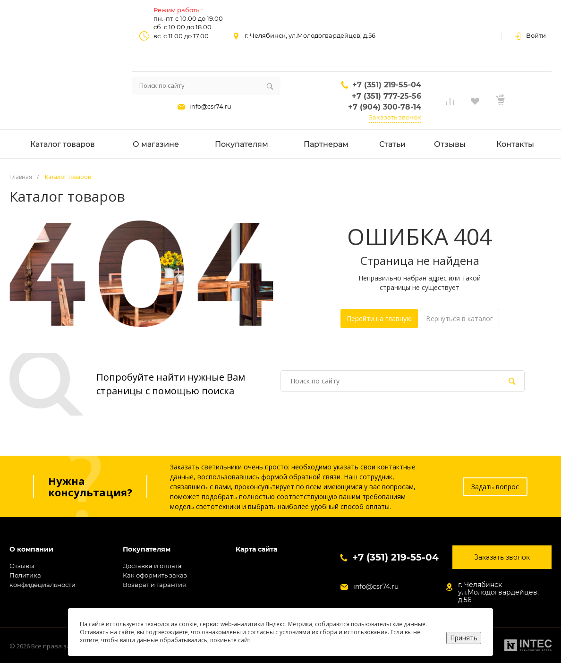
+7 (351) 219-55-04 (386, 84)
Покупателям (146, 549)
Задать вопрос (495, 486)
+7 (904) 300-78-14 (384, 106)
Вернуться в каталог (459, 318)
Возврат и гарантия (154, 584)
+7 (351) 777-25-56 (386, 96)
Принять (463, 637)
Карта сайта (256, 549)
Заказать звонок (395, 117)
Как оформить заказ (155, 575)
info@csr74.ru (210, 106)
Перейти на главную (379, 318)
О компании (31, 549)
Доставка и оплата (152, 566)
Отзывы (21, 566)
